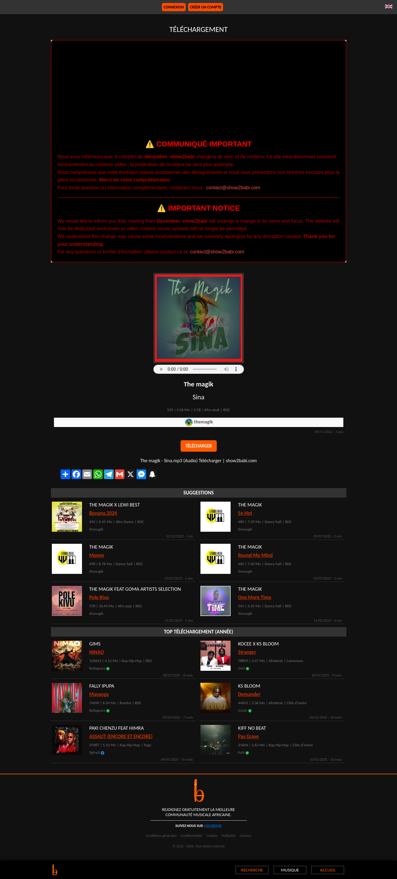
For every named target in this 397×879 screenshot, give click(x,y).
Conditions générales (161, 836)
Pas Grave (248, 736)
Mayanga (99, 694)
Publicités (229, 836)
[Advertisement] (199, 92)
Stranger (247, 652)
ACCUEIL (328, 870)
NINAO (96, 652)
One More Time (254, 597)
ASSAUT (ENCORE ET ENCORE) (121, 736)
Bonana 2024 (103, 513)
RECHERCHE (252, 870)
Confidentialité (191, 836)
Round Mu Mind (255, 555)
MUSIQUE (290, 870)
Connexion (174, 7)
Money (96, 555)
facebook (214, 826)
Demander (249, 694)
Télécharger (198, 446)
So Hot (245, 513)
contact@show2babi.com (233, 187)
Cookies (212, 836)
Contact (245, 836)
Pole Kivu (99, 597)
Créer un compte (205, 7)
